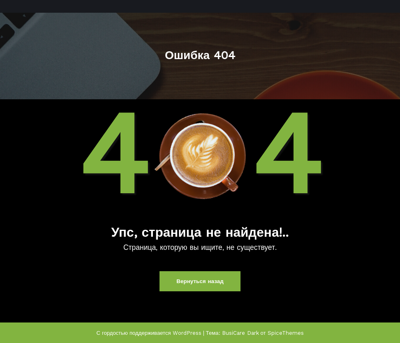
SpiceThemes (285, 332)
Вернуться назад (200, 281)
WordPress (187, 332)
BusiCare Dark (240, 332)
